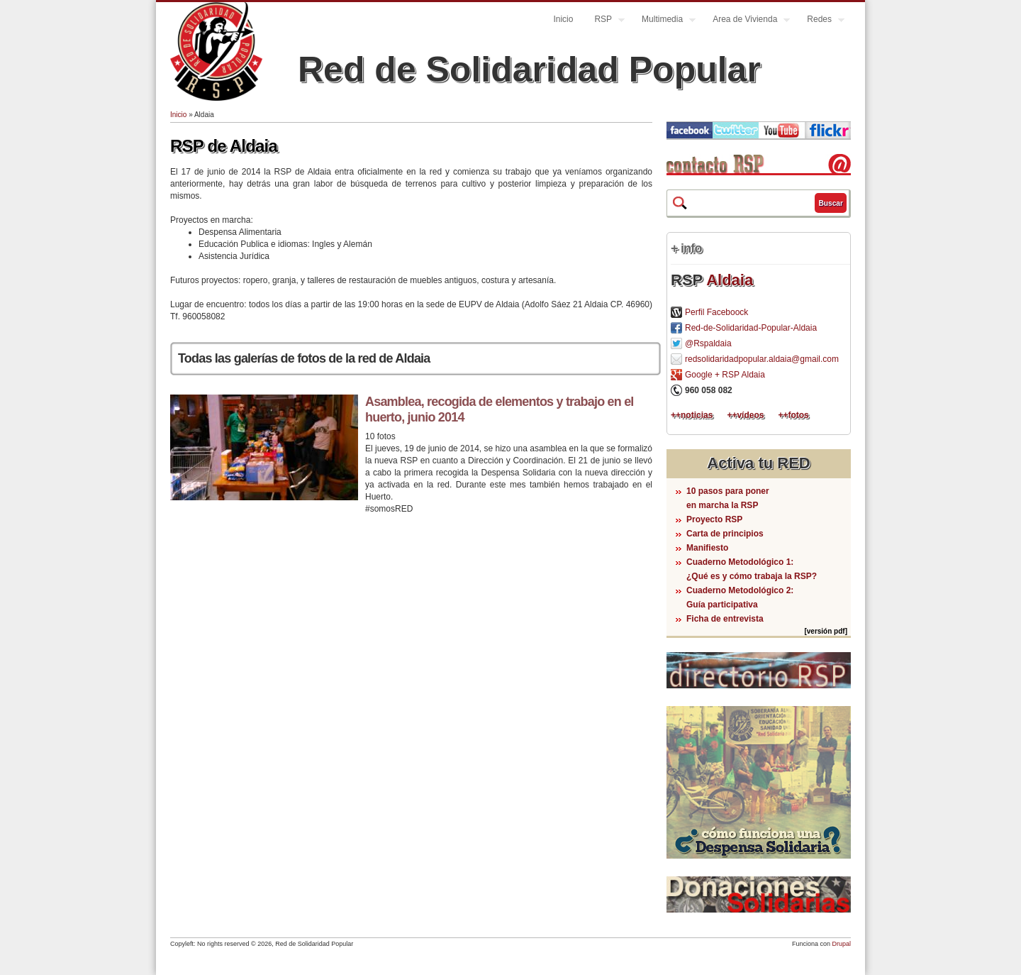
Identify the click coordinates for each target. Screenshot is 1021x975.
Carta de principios (725, 534)
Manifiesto (707, 548)
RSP (604, 21)
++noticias (692, 415)
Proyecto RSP (714, 519)
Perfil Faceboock (716, 312)
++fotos (793, 415)
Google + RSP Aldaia (725, 375)
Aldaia (729, 280)
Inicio (563, 19)
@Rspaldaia (708, 343)
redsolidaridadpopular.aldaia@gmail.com (762, 359)
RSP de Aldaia (223, 145)
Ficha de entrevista (725, 619)
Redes (820, 21)
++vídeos (745, 415)
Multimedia (663, 21)
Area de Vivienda (746, 21)
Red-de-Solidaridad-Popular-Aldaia (751, 328)
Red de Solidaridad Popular (529, 69)
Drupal (841, 943)
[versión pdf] (825, 631)
